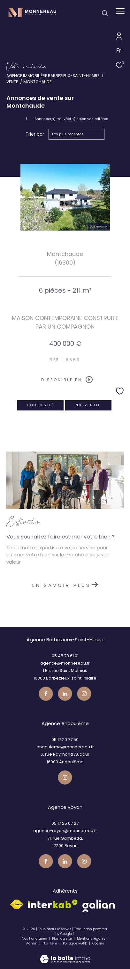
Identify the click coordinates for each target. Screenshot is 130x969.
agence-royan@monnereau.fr (65, 831)
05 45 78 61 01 (65, 656)
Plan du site (62, 938)
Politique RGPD (75, 943)
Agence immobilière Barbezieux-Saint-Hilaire (52, 75)
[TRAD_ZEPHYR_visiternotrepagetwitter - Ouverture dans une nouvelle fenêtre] (65, 694)
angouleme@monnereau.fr (65, 747)
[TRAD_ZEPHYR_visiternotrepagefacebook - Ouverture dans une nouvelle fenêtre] (46, 694)
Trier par (35, 134)
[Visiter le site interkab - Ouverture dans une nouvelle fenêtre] (53, 904)
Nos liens (50, 943)
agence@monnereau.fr (65, 663)
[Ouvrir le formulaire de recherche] (104, 13)
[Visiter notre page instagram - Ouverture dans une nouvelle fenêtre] (84, 694)
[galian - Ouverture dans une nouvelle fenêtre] (98, 906)
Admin (32, 943)
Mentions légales (91, 938)
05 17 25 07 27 (65, 823)
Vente (12, 81)
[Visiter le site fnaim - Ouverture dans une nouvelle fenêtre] (16, 904)
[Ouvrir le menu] (120, 11)
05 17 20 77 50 (65, 740)
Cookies (98, 943)
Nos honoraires (34, 938)
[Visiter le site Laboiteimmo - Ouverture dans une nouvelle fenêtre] (65, 955)
